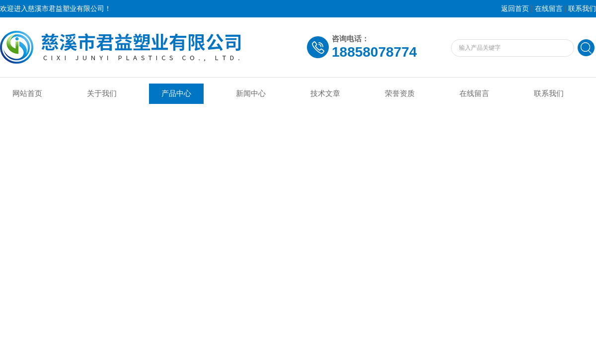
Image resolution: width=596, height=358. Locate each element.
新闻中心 (251, 93)
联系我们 (582, 8)
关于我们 (102, 93)
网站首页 (27, 93)
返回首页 (515, 8)
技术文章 (325, 93)
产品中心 (176, 93)
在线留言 (549, 8)
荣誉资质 (400, 93)
